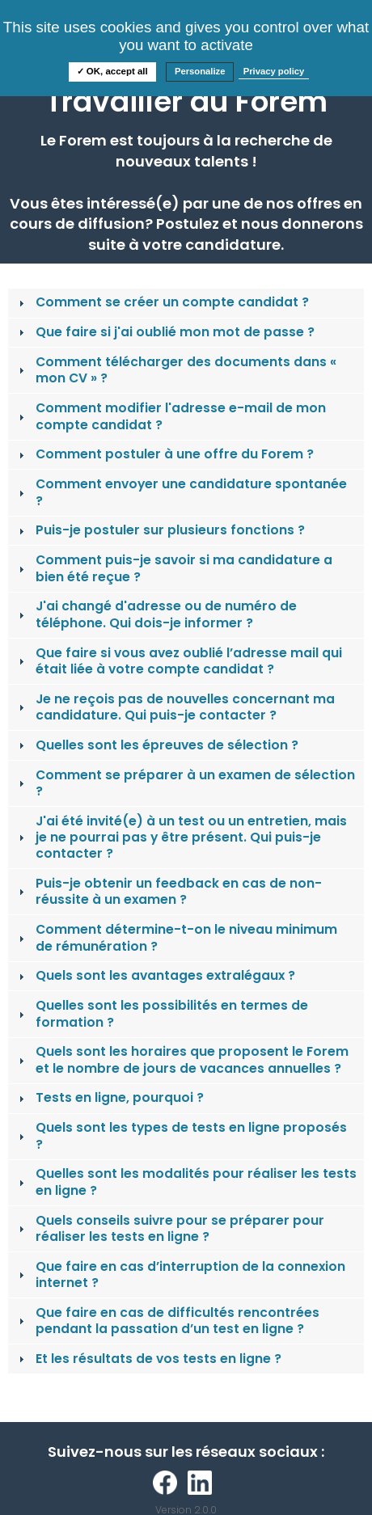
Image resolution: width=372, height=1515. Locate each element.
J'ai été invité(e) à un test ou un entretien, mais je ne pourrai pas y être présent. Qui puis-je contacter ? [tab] (181, 837)
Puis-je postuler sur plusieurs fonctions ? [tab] (160, 529)
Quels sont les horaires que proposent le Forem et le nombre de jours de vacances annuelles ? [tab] (182, 1059)
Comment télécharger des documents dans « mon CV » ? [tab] (176, 369)
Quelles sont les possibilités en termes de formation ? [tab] (162, 1013)
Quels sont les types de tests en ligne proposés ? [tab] (181, 1135)
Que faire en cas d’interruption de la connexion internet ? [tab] (180, 1274)
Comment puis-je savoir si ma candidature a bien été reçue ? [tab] (174, 567)
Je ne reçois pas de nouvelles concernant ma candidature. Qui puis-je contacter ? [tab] (175, 707)
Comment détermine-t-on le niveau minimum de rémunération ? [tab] (176, 937)
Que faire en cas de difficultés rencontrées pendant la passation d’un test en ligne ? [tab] (167, 1320)
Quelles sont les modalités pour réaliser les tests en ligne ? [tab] (186, 1181)
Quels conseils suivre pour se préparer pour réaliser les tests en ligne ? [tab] (170, 1228)
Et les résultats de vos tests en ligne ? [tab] (148, 1358)
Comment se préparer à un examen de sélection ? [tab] (185, 783)
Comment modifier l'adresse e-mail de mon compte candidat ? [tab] (171, 416)
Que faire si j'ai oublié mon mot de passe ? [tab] (165, 331)
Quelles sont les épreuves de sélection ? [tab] (157, 744)
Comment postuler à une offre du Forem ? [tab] (165, 453)
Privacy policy (274, 71)
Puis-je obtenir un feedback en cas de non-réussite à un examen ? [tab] (169, 891)
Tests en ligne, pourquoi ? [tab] (110, 1097)
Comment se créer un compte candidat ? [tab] (162, 301)
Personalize (200, 71)
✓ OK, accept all (112, 71)
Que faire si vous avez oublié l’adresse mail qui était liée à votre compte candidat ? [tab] (179, 660)
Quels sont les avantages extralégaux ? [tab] (155, 975)
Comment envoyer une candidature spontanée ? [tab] (181, 492)
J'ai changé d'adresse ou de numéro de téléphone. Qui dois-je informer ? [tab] (156, 614)
